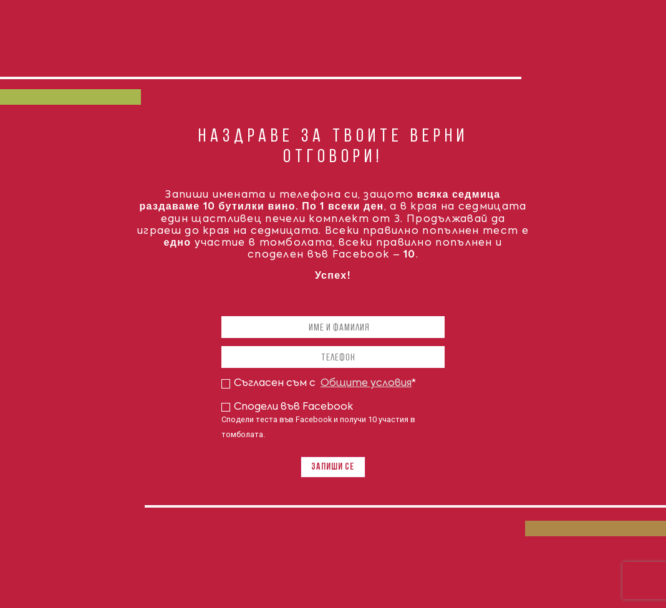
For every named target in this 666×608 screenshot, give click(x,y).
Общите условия (366, 383)
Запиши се (333, 467)
